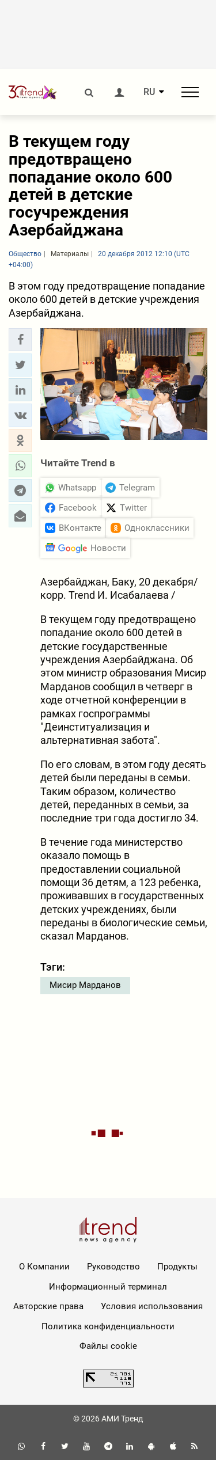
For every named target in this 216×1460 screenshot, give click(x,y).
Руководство (113, 1266)
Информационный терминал (108, 1287)
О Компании (44, 1266)
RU (149, 92)
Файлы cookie (108, 1346)
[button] (20, 339)
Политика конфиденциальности (108, 1326)
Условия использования (152, 1306)
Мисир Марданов (85, 985)
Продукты (177, 1266)
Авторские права (48, 1306)
